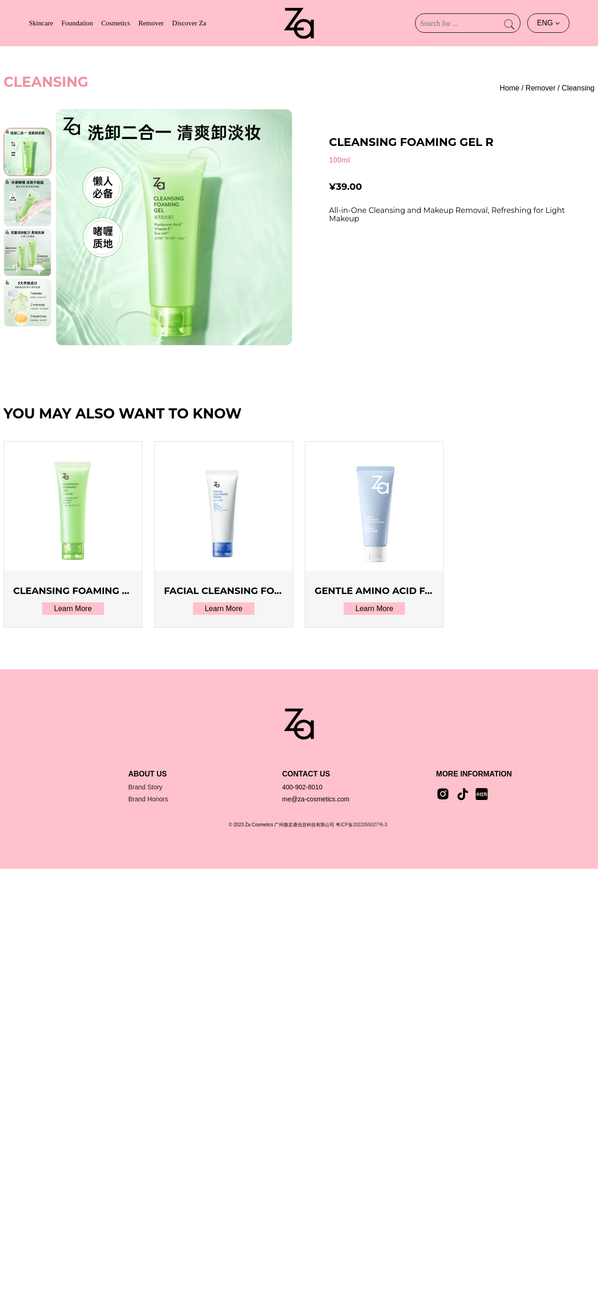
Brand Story (145, 787)
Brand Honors (148, 799)
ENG (548, 23)
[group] (174, 227)
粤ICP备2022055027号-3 (361, 824)
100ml (339, 160)
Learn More (73, 608)
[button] (27, 317)
